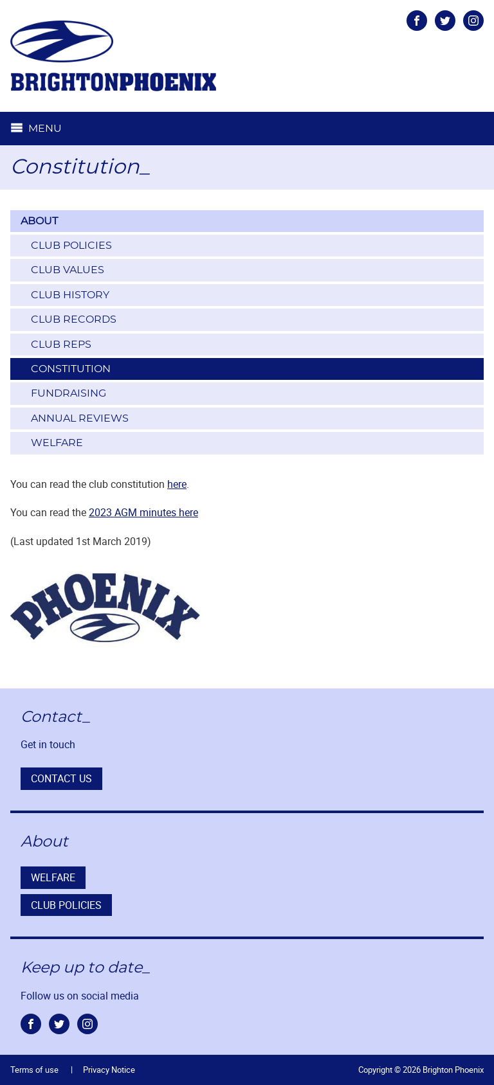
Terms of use (34, 1069)
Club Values (67, 270)
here (177, 484)
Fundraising (68, 393)
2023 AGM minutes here (143, 512)
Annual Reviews (80, 418)
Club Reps (61, 344)
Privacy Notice (109, 1069)
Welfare (57, 443)
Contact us (61, 778)
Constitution (71, 369)
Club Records (73, 319)
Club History (70, 295)
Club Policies (71, 245)
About (39, 221)
